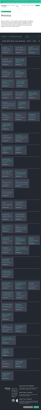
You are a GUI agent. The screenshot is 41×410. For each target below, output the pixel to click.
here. (2, 2)
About (28, 5)
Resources (24, 5)
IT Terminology (7, 11)
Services (12, 5)
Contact (32, 5)
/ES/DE (38, 5)
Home (8, 5)
